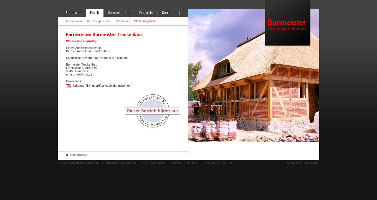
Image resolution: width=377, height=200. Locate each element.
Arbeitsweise (74, 21)
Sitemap (292, 162)
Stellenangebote (145, 21)
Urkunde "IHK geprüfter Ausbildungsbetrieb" (102, 85)
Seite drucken (79, 154)
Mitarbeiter (123, 21)
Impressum (310, 162)
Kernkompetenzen (99, 21)
